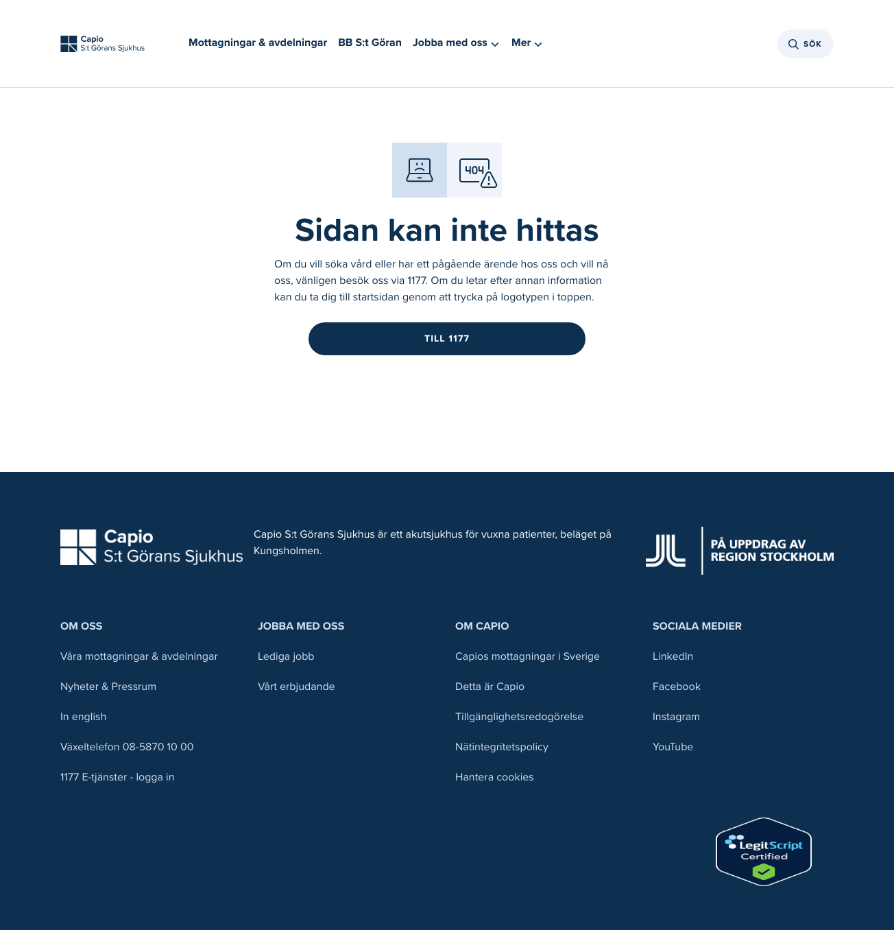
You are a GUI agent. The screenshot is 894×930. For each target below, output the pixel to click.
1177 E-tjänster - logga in (117, 777)
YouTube (673, 747)
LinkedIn (673, 657)
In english (83, 717)
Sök (805, 44)
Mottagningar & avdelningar (258, 43)
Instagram (676, 717)
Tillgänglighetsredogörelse (519, 717)
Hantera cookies (494, 777)
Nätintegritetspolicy (501, 747)
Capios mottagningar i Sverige (527, 657)
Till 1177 (447, 338)
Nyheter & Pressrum (108, 687)
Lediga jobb (286, 657)
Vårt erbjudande (296, 687)
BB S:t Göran (370, 43)
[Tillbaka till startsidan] (102, 44)
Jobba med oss (301, 626)
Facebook (677, 687)
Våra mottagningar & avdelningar (139, 657)
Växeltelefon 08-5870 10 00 (127, 747)
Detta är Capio (489, 687)
